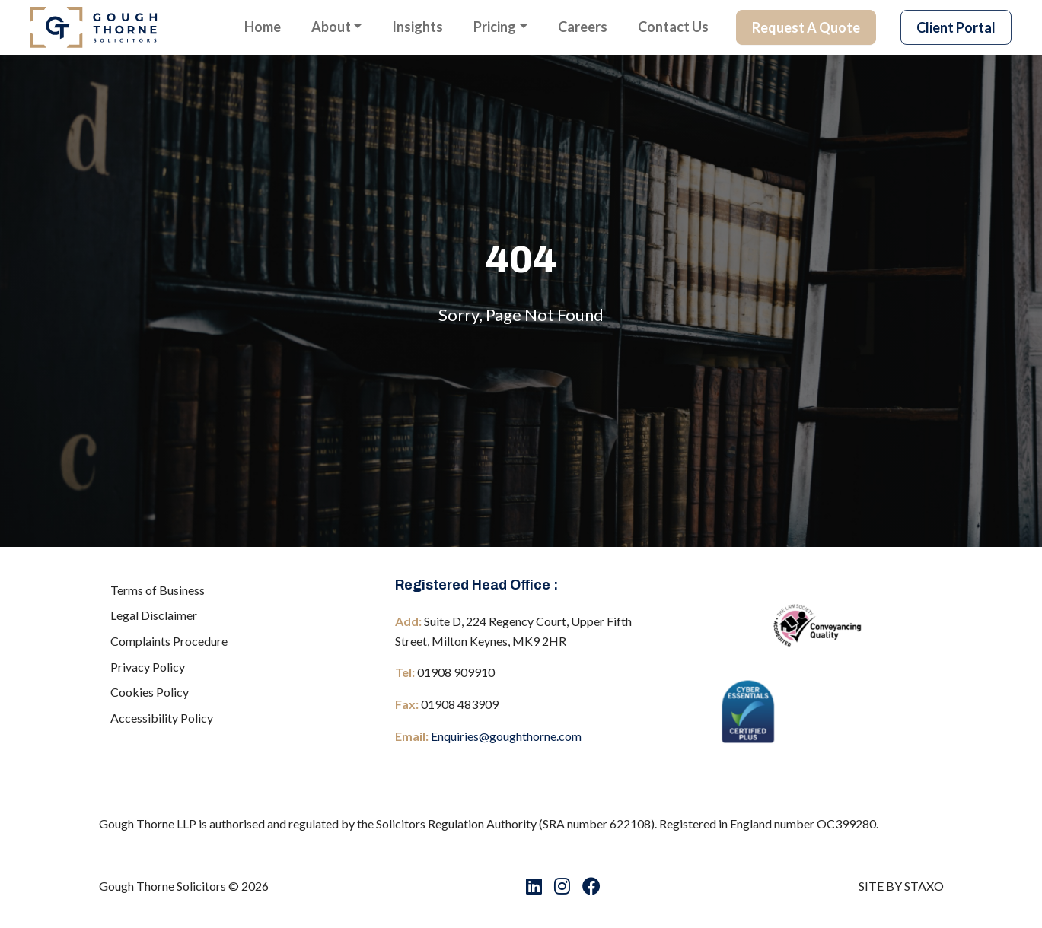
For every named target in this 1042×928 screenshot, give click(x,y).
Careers (582, 26)
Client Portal (956, 27)
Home (262, 26)
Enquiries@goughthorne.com (506, 736)
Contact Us (673, 26)
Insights (417, 26)
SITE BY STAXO (901, 886)
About (331, 26)
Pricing (494, 26)
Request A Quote (806, 27)
